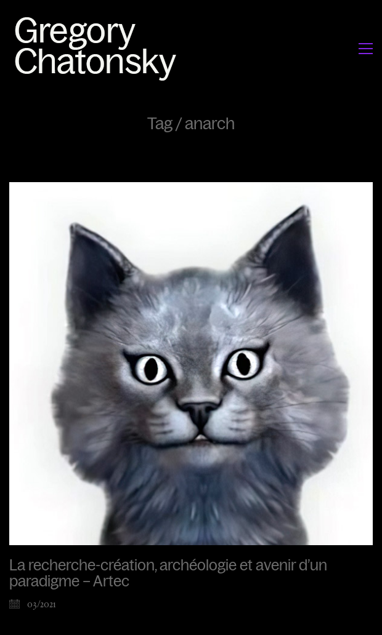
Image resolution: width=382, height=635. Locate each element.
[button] (366, 48)
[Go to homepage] (99, 48)
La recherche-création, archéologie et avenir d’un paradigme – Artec (168, 573)
